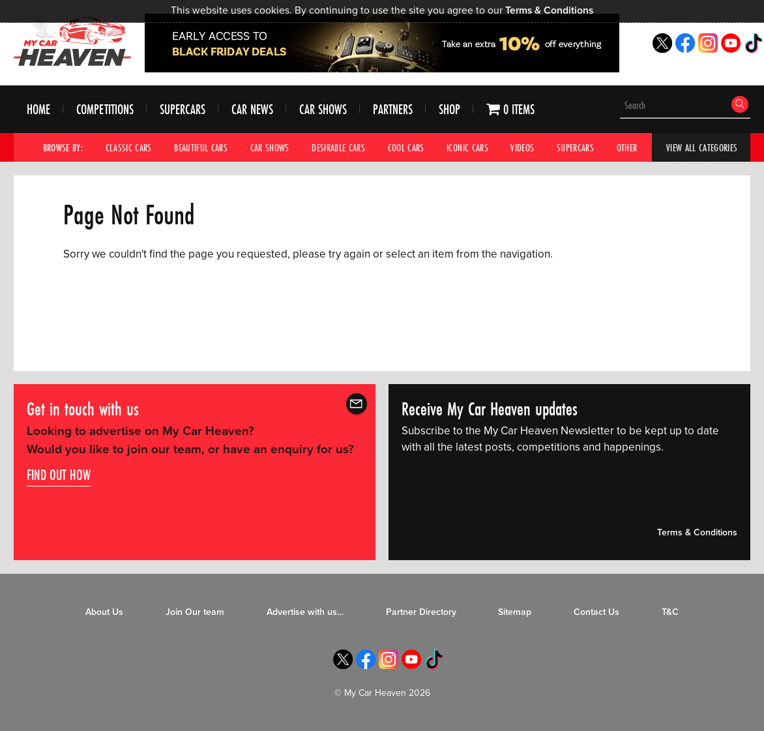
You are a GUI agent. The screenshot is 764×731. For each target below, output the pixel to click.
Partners (393, 109)
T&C (670, 612)
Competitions (105, 109)
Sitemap (514, 612)
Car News (252, 109)
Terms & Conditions (549, 10)
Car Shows (323, 109)
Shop (449, 109)
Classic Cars (129, 148)
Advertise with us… (305, 612)
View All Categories (701, 148)
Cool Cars (406, 148)
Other (627, 148)
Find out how (59, 475)
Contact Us (596, 612)
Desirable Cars (338, 148)
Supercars (182, 109)
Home (38, 109)
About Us (104, 612)
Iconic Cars (467, 148)
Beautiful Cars (201, 148)
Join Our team (195, 612)
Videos (523, 148)
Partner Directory (421, 612)
